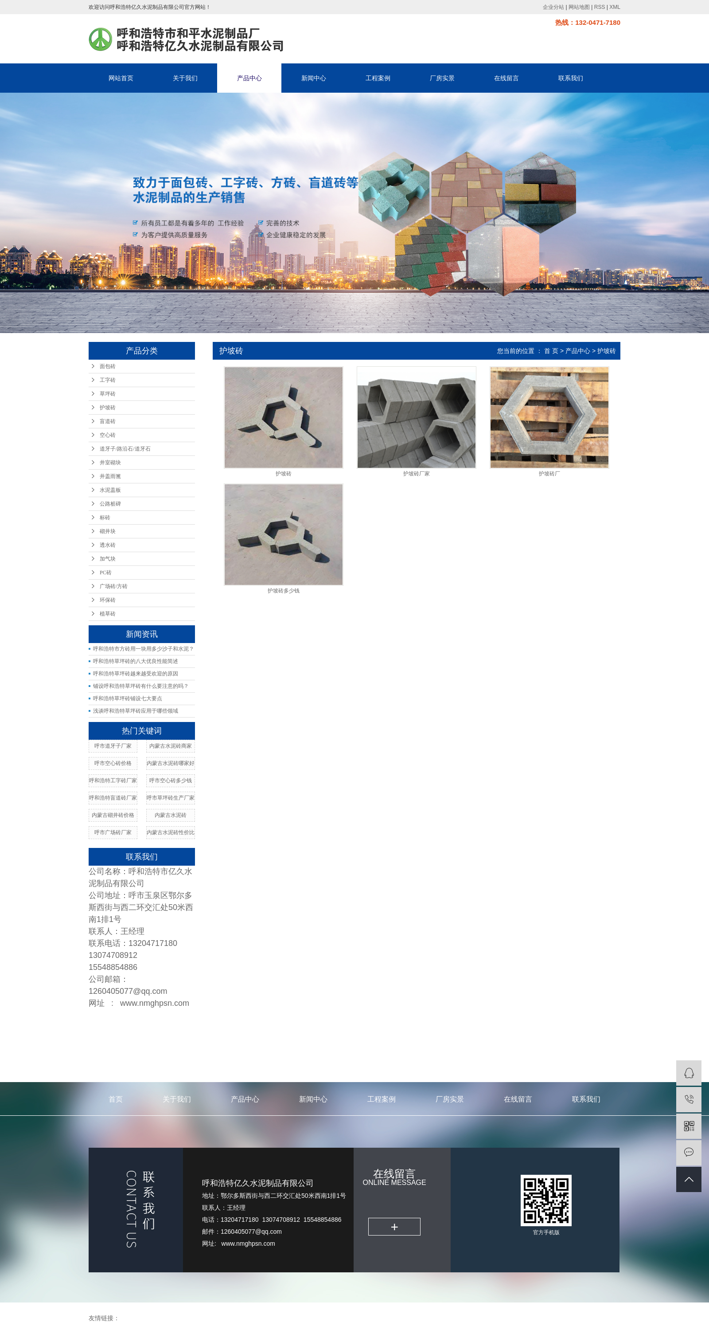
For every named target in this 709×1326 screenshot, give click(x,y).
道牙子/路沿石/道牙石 (125, 449)
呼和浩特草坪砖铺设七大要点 (127, 698)
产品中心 (249, 78)
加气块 (108, 559)
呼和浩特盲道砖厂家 (113, 798)
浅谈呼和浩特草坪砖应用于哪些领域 (135, 711)
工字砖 (108, 380)
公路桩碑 (110, 504)
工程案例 (378, 78)
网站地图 (579, 7)
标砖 (105, 517)
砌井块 (108, 531)
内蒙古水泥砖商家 (170, 746)
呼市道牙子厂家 (113, 746)
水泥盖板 (110, 490)
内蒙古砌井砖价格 (113, 815)
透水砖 (108, 545)
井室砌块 (110, 462)
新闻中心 (313, 78)
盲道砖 (108, 421)
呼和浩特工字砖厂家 (113, 780)
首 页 (551, 350)
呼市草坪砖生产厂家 (171, 798)
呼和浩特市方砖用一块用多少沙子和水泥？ (143, 649)
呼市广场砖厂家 (113, 832)
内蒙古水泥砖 (171, 815)
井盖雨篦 (110, 476)
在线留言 (506, 78)
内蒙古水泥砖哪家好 (171, 763)
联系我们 (570, 78)
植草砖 (108, 614)
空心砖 (108, 435)
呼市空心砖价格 (113, 763)
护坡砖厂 (549, 474)
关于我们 (185, 78)
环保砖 (108, 600)
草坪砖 (108, 394)
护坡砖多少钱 (284, 591)
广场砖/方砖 (114, 586)
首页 (116, 1099)
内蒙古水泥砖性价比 (171, 832)
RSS (599, 7)
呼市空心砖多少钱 (170, 780)
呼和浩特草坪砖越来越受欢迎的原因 (135, 674)
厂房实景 (442, 78)
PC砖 (106, 572)
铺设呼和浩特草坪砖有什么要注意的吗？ (141, 686)
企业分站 (553, 7)
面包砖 (108, 366)
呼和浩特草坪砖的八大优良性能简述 (135, 661)
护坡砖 (108, 407)
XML (614, 7)
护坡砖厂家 (416, 474)
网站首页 (121, 78)
